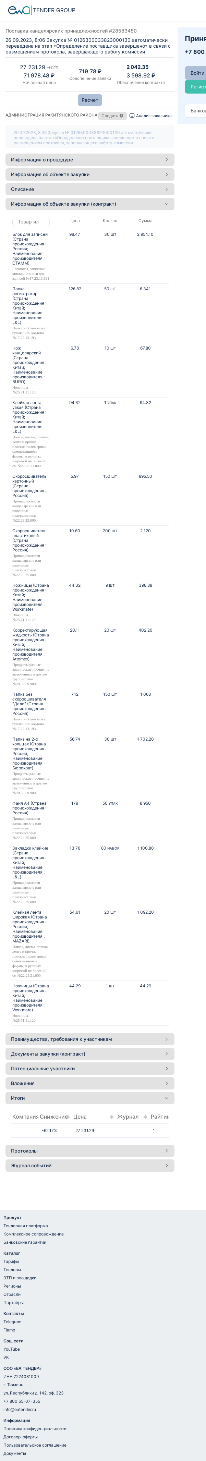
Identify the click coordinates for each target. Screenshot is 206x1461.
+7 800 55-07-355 (21, 1401)
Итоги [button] (90, 1098)
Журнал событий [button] (90, 1165)
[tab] (89, 160)
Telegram (12, 1321)
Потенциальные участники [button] (90, 1068)
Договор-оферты (20, 1436)
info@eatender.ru (19, 1409)
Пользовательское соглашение (34, 1445)
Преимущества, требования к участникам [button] (90, 1039)
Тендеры (12, 1269)
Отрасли (12, 1294)
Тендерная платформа (25, 1225)
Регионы (12, 1286)
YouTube (11, 1349)
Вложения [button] (90, 1083)
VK (6, 1357)
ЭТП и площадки (19, 1277)
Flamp (9, 1329)
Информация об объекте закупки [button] (90, 174)
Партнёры (13, 1302)
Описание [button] (90, 189)
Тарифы (11, 1261)
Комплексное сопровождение (33, 1234)
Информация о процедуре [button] (90, 159)
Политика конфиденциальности (34, 1428)
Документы (14, 1453)
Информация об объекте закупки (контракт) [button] (90, 204)
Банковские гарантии (24, 1242)
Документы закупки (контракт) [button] (90, 1054)
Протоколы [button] (90, 1151)
